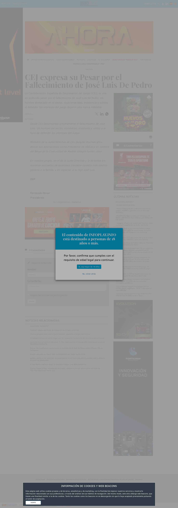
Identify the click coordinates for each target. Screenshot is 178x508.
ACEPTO (33, 503)
